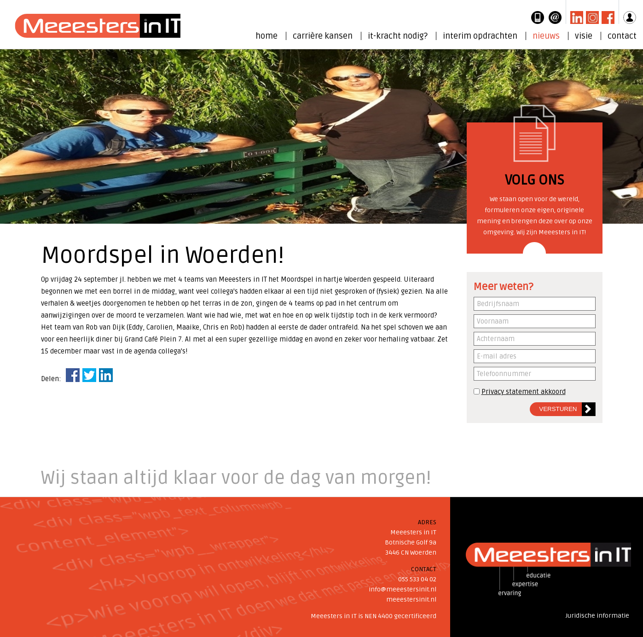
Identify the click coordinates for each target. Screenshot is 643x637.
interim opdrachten (480, 36)
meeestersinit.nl (411, 599)
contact (622, 36)
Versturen (558, 408)
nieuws (546, 36)
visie (583, 36)
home (266, 36)
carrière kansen (323, 36)
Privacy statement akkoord (523, 392)
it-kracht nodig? (398, 36)
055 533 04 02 (417, 579)
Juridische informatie (597, 616)
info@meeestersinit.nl (402, 589)
